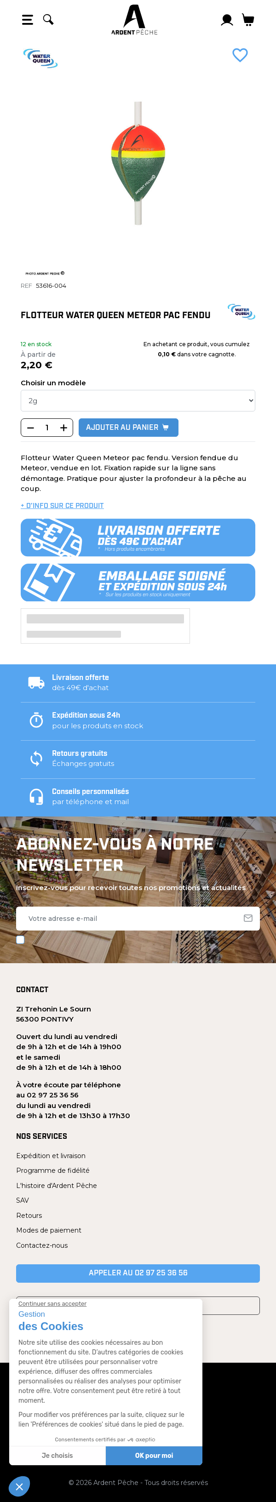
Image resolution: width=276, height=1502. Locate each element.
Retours (29, 1215)
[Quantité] (47, 428)
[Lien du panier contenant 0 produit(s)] (248, 20)
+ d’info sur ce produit (62, 506)
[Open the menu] (27, 20)
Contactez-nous (42, 1245)
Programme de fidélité (53, 1170)
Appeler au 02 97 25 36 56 (138, 1273)
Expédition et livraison (51, 1156)
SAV (22, 1200)
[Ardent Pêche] (134, 19)
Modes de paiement (48, 1230)
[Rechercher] (48, 20)
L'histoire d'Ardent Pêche (56, 1186)
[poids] (138, 400)
